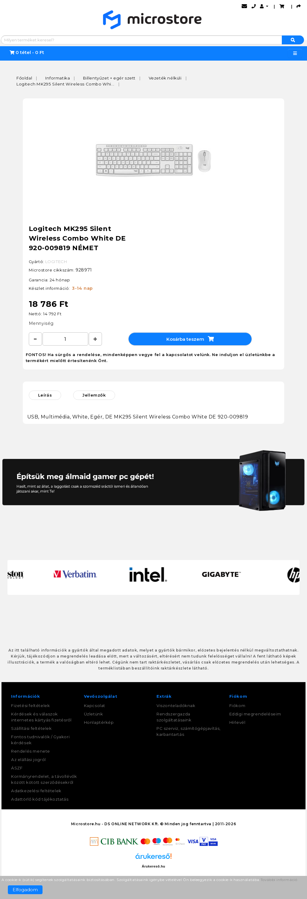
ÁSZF (16, 768)
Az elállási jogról (28, 759)
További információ (279, 879)
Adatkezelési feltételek (36, 791)
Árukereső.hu (153, 866)
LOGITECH (56, 261)
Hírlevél (237, 722)
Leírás (45, 395)
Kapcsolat (94, 705)
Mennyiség (41, 323)
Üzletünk (93, 714)
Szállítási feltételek (31, 728)
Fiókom (237, 705)
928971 (84, 270)
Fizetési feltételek (30, 705)
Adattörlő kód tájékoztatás (40, 799)
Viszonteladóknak (175, 705)
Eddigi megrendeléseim (255, 714)
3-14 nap (82, 288)
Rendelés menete (30, 751)
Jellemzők (94, 395)
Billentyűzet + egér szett (109, 78)
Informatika (57, 78)
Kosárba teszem (190, 339)
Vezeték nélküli (165, 78)
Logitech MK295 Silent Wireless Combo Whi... (65, 84)
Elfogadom (25, 889)
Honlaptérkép (99, 722)
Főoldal (24, 78)
